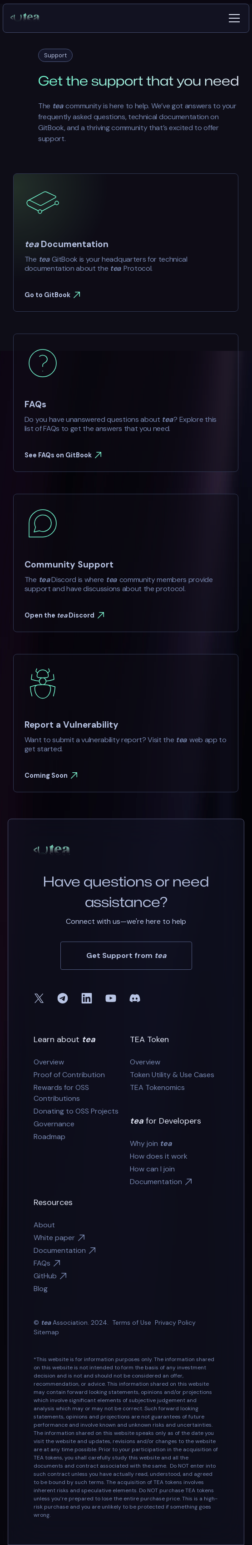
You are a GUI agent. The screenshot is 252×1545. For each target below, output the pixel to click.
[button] (232, 18)
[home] (28, 18)
